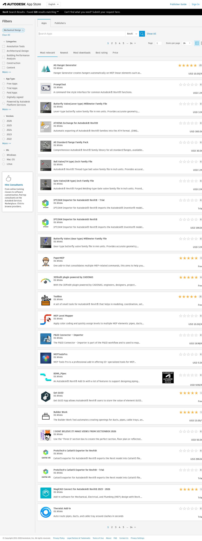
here (117, 12)
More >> (6, 72)
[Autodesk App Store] (22, 4)
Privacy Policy (59, 538)
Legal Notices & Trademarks (78, 538)
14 (131, 43)
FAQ (115, 538)
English (53, 4)
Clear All (6, 35)
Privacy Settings (137, 538)
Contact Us (123, 538)
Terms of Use (98, 538)
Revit (5, 12)
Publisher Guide (178, 4)
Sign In (195, 4)
